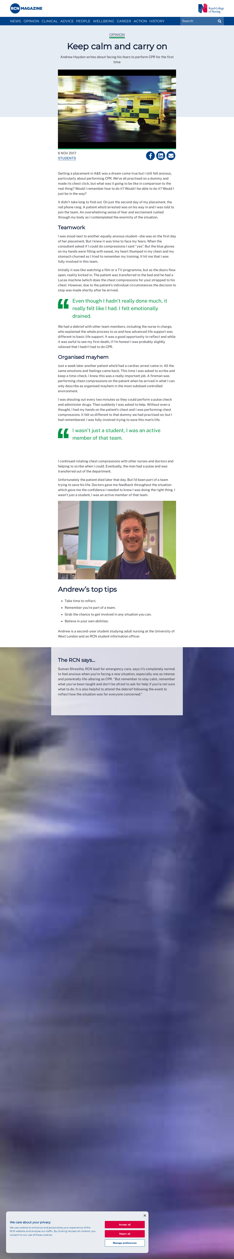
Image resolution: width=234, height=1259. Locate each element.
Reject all (124, 1233)
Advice (67, 21)
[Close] (145, 1215)
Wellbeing (103, 21)
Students (67, 158)
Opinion (31, 21)
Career (124, 21)
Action (140, 21)
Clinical (50, 21)
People (83, 21)
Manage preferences (125, 1243)
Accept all (125, 1224)
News (15, 21)
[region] (77, 1232)
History (156, 21)
